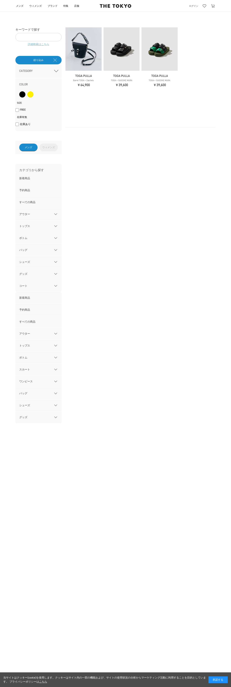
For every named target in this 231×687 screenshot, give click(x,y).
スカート (24, 369)
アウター (24, 214)
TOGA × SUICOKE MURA (121, 80)
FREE (23, 110)
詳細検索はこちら (38, 44)
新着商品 (24, 178)
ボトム (23, 238)
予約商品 (24, 190)
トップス (24, 226)
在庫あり (25, 124)
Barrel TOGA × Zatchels (83, 80)
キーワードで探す (27, 30)
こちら (43, 682)
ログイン (193, 6)
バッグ (23, 250)
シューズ (24, 262)
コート (23, 286)
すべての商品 (27, 202)
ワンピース (26, 381)
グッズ (23, 274)
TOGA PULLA (83, 76)
